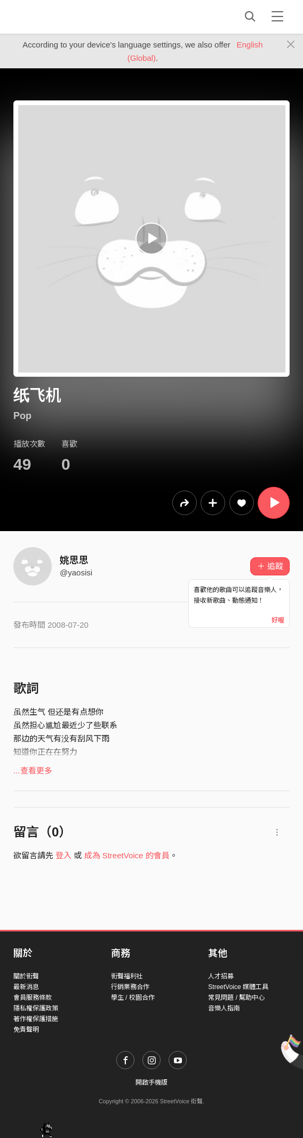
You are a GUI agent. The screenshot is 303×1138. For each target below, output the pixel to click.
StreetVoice (57, 16)
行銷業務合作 (130, 987)
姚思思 (74, 560)
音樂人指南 (224, 1008)
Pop (22, 415)
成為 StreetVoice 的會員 (127, 855)
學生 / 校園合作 (133, 997)
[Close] (291, 44)
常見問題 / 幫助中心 (236, 997)
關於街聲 (26, 976)
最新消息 (26, 987)
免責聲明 (26, 1029)
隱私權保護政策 (35, 1008)
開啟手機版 (151, 1082)
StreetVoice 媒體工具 (238, 987)
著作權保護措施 (35, 1019)
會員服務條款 (32, 997)
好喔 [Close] (278, 620)
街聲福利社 (127, 976)
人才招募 (221, 976)
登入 (63, 855)
